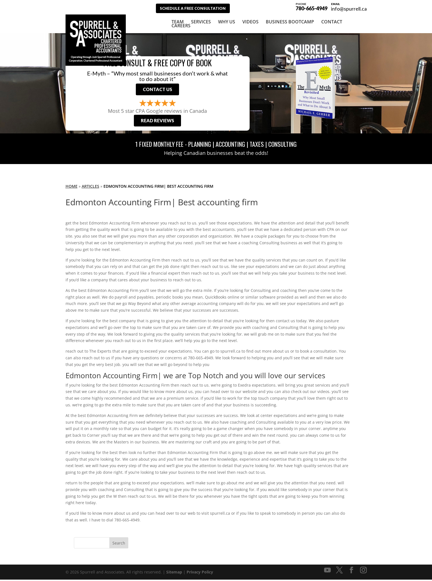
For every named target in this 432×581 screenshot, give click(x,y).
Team (178, 21)
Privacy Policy (200, 573)
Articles (90, 187)
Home (72, 187)
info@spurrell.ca (349, 9)
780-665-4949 (311, 6)
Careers (181, 25)
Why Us (226, 21)
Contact (331, 21)
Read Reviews (157, 122)
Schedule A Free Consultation (196, 8)
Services (201, 21)
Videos (250, 21)
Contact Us (157, 89)
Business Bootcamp (290, 21)
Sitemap (174, 573)
